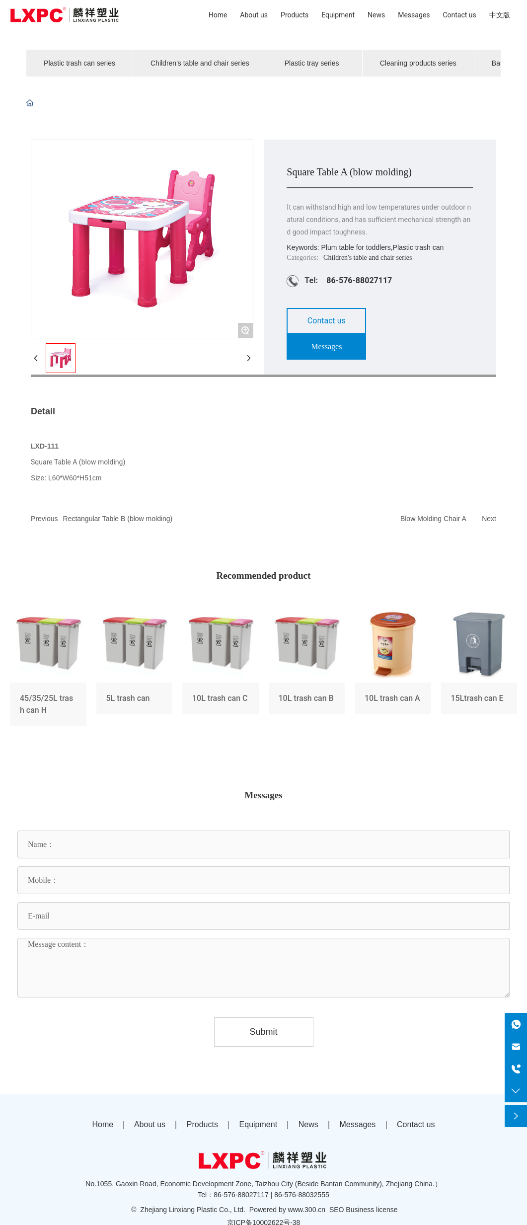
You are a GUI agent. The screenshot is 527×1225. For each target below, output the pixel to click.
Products (202, 1124)
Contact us (416, 1124)
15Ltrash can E (479, 668)
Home (102, 1124)
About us (149, 1124)
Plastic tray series (312, 63)
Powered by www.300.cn (287, 1210)
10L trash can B (307, 668)
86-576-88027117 (359, 280)
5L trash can (134, 668)
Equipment (258, 1124)
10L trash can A (393, 668)
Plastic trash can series (79, 63)
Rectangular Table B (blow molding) (118, 519)
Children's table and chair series (200, 63)
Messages (357, 1124)
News (308, 1124)
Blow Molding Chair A (433, 519)
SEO (336, 1210)
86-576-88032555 (301, 1195)
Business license (371, 1210)
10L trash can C (220, 668)
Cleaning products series (418, 63)
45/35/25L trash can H (48, 668)
